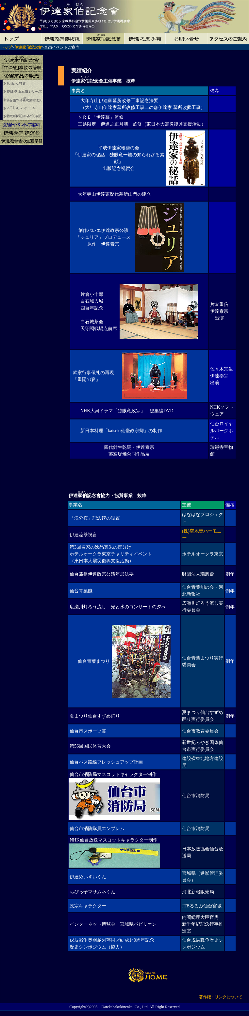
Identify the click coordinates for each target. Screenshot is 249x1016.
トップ (6, 47)
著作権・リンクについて (220, 997)
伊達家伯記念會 (28, 47)
